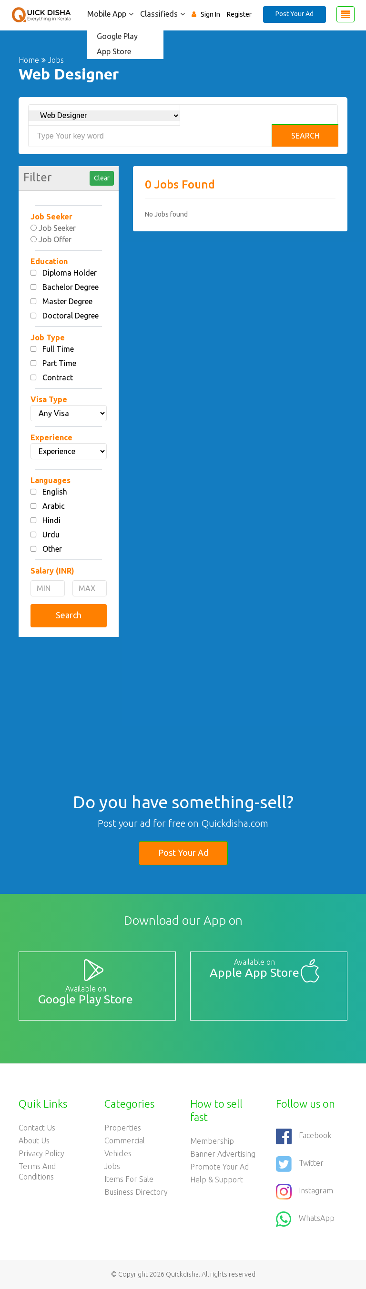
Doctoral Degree (70, 315)
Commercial (124, 1140)
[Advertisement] (69, 694)
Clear (102, 178)
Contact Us (37, 1127)
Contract (57, 377)
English (54, 491)
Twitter (300, 1164)
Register (239, 14)
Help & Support (216, 1179)
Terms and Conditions (37, 1171)
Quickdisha (182, 1274)
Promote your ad (219, 1166)
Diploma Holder (69, 272)
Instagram (304, 1191)
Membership (212, 1141)
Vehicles (118, 1153)
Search (305, 135)
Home (29, 60)
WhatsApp (305, 1219)
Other (52, 549)
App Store (114, 51)
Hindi (51, 520)
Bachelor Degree (70, 287)
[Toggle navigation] (345, 14)
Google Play (117, 36)
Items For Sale (128, 1179)
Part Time (59, 363)
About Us (34, 1140)
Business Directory (136, 1192)
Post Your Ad (294, 14)
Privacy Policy (41, 1153)
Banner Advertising (222, 1154)
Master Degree (67, 301)
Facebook (303, 1136)
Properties (122, 1127)
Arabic (53, 506)
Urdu (51, 534)
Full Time (58, 349)
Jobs (112, 1166)
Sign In (210, 14)
